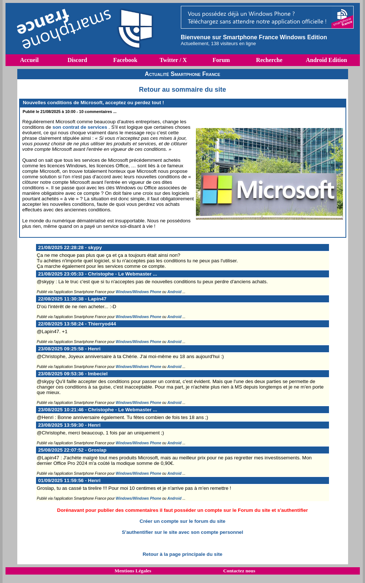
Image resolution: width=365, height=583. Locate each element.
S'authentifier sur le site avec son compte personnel (182, 532)
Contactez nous (239, 570)
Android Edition (326, 60)
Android (174, 292)
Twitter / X (173, 60)
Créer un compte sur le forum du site (182, 521)
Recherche (269, 60)
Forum (221, 60)
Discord (77, 60)
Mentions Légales (133, 570)
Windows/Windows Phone (138, 292)
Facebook (125, 60)
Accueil (29, 60)
